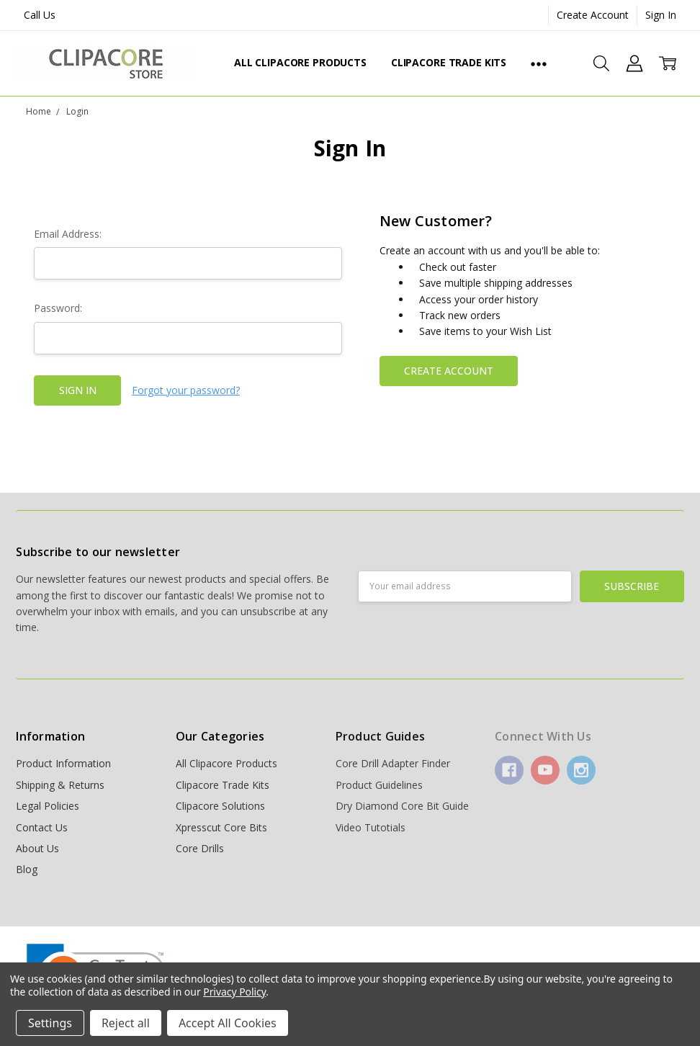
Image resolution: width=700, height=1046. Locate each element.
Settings (50, 1023)
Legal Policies (47, 806)
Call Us (39, 15)
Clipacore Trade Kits (448, 62)
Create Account (593, 15)
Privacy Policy (234, 991)
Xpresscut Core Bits (221, 827)
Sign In (660, 15)
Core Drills (200, 848)
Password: (58, 308)
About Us (37, 848)
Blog (26, 869)
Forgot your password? (186, 390)
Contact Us (42, 827)
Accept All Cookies (228, 1023)
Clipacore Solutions (220, 806)
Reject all (126, 1023)
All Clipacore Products (300, 62)
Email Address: (68, 234)
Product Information (63, 763)
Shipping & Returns (60, 785)
